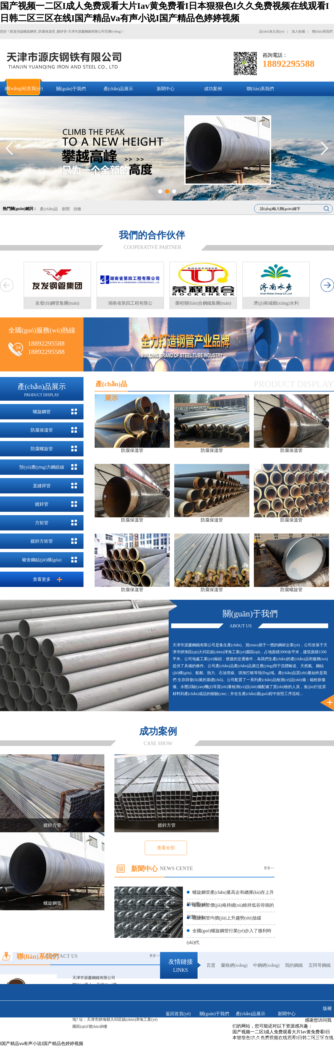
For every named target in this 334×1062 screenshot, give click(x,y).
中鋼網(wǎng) (266, 965)
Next (324, 148)
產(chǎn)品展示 (251, 1013)
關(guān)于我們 (214, 1013)
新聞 (66, 209)
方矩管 (41, 522)
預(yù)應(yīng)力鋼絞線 (41, 467)
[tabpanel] (167, 148)
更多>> (269, 868)
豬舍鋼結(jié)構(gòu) (41, 559)
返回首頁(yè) (178, 1013)
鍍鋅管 (41, 504)
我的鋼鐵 (294, 965)
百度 (211, 965)
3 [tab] (174, 191)
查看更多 (42, 579)
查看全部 (166, 847)
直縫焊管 (42, 485)
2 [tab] (167, 191)
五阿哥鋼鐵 (319, 965)
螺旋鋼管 (42, 411)
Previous (9, 148)
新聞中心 (287, 1013)
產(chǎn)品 (49, 209)
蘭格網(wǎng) (234, 965)
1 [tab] (160, 191)
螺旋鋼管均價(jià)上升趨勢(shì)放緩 (226, 918)
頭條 (77, 209)
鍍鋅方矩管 (42, 541)
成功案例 (178, 1030)
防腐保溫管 (42, 430)
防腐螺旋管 (42, 448)
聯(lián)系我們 (214, 1030)
